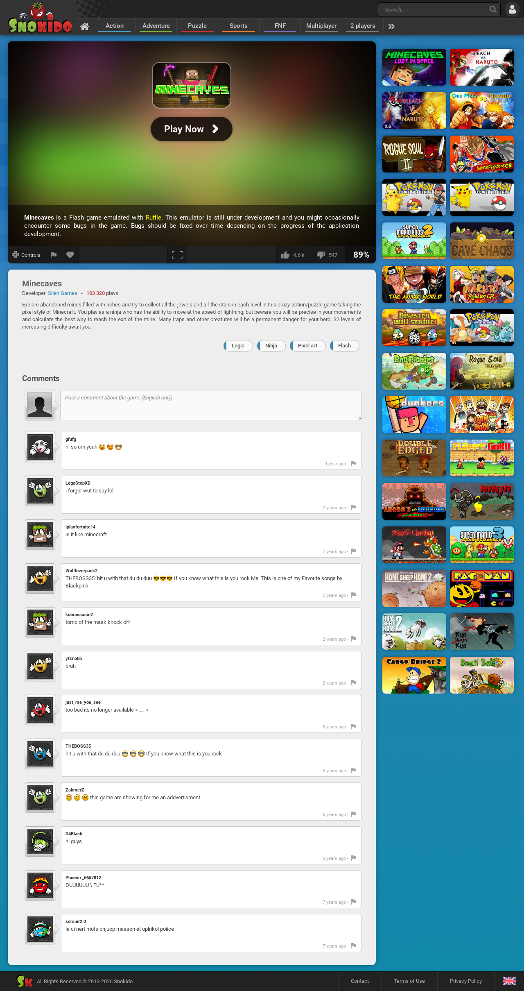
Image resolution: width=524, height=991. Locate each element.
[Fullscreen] (177, 254)
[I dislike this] (328, 254)
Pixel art (307, 345)
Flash (344, 345)
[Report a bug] (53, 254)
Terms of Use (409, 981)
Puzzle (197, 25)
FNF (280, 25)
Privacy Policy (466, 981)
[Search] (493, 9)
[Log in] (512, 9)
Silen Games (62, 293)
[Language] (509, 981)
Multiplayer (321, 25)
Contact (360, 981)
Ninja (271, 345)
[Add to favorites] (70, 254)
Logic (238, 345)
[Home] (85, 26)
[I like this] (294, 254)
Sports (239, 25)
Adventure (156, 25)
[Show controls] (26, 254)
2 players (362, 25)
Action (115, 25)
